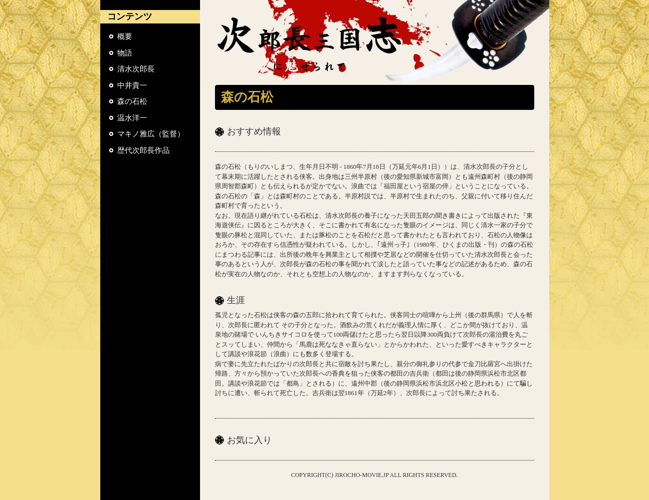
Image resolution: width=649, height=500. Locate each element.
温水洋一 (132, 118)
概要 (124, 36)
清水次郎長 (136, 69)
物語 (124, 53)
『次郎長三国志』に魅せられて (374, 42)
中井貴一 (132, 85)
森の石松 (132, 101)
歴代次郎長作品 (143, 150)
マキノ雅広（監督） (151, 134)
